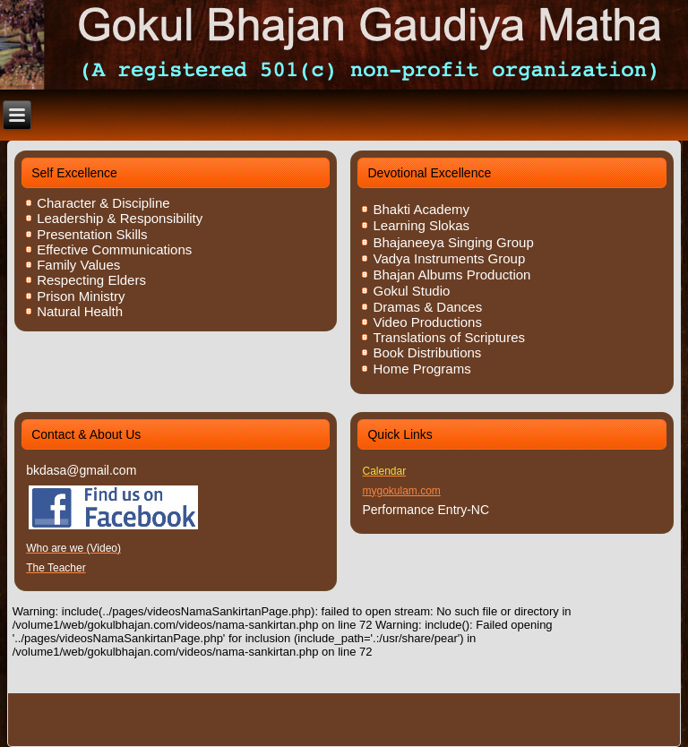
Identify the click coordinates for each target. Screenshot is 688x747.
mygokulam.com (401, 491)
